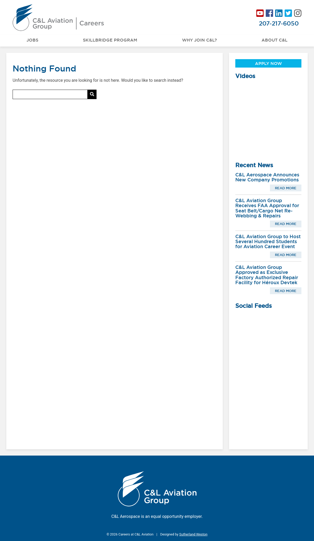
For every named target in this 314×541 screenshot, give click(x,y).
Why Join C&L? (199, 40)
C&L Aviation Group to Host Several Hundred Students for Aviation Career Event (268, 241)
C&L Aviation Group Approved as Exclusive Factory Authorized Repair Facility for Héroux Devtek (266, 275)
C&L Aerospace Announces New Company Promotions (267, 177)
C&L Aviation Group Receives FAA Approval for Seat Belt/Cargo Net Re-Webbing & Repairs (267, 208)
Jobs (32, 40)
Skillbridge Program (110, 40)
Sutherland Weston (193, 534)
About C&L (275, 40)
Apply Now (268, 63)
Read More (285, 188)
